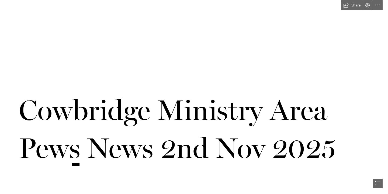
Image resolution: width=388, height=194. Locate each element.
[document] (194, 97)
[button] (352, 5)
